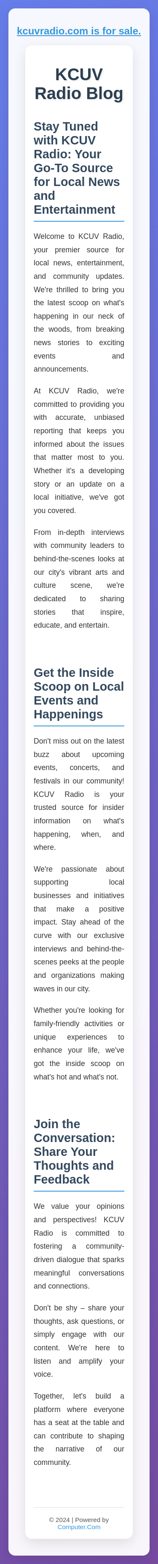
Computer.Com (78, 1526)
